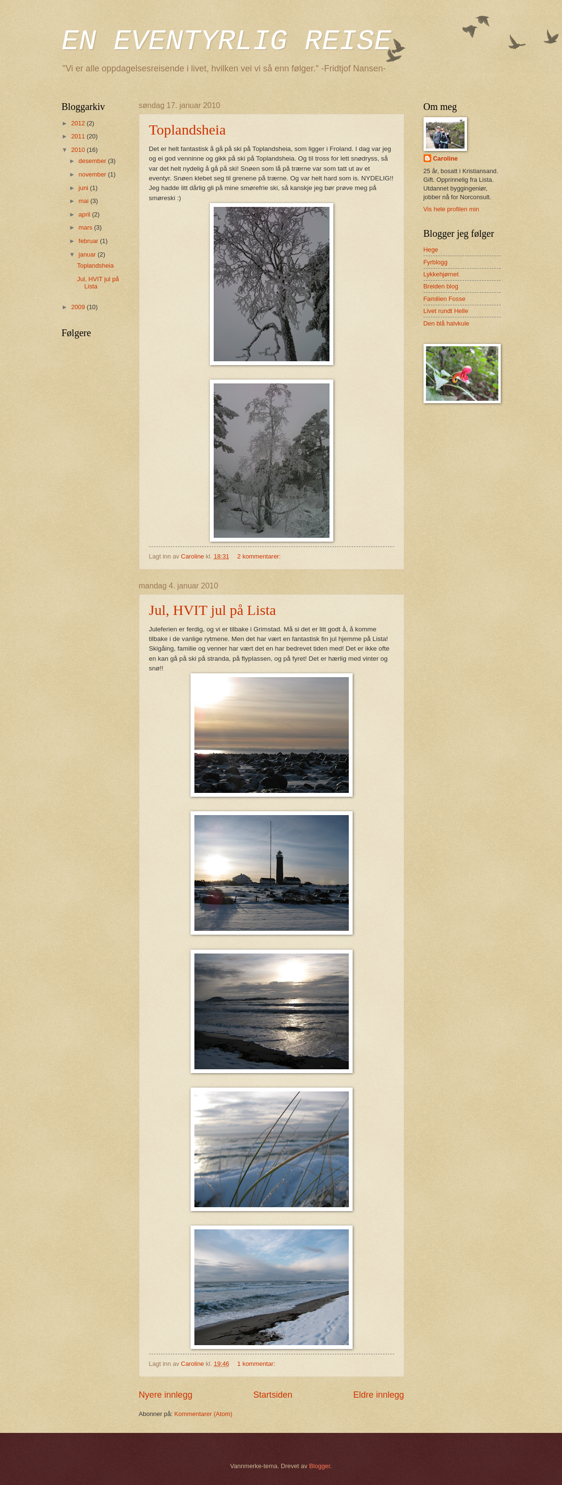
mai (84, 200)
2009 (78, 307)
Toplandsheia (187, 129)
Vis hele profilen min (452, 209)
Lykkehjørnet (441, 274)
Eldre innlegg (378, 1395)
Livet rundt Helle (446, 310)
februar (89, 241)
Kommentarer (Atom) (203, 1413)
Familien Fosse (445, 298)
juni (84, 187)
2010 (78, 149)
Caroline (445, 158)
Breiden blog (441, 286)
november (93, 174)
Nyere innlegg (165, 1395)
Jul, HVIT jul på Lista (212, 610)
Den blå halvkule (446, 323)
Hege (431, 249)
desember (93, 160)
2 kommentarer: (260, 556)
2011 (78, 136)
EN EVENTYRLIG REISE (227, 41)
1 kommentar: (257, 1363)
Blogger (319, 1466)
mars (86, 227)
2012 (78, 123)
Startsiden (272, 1395)
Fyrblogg (436, 262)
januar (88, 254)
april (85, 214)
